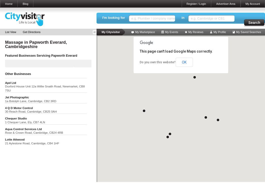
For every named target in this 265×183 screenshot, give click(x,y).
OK (184, 62)
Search (254, 23)
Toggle (96, 32)
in (183, 18)
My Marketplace (145, 32)
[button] (218, 119)
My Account (252, 3)
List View (10, 32)
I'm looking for (113, 18)
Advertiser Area (225, 3)
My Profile (219, 32)
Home (8, 3)
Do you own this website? (158, 62)
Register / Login (196, 3)
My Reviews (195, 32)
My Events (171, 32)
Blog (25, 3)
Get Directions (32, 32)
